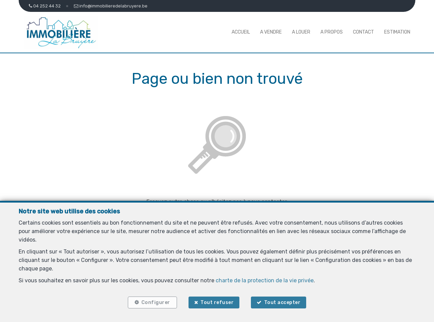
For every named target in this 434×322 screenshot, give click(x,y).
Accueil (241, 32)
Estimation (397, 32)
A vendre (271, 32)
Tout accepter (282, 302)
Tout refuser (217, 302)
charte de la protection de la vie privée (265, 280)
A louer (301, 32)
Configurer (155, 302)
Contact (363, 32)
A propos (331, 32)
